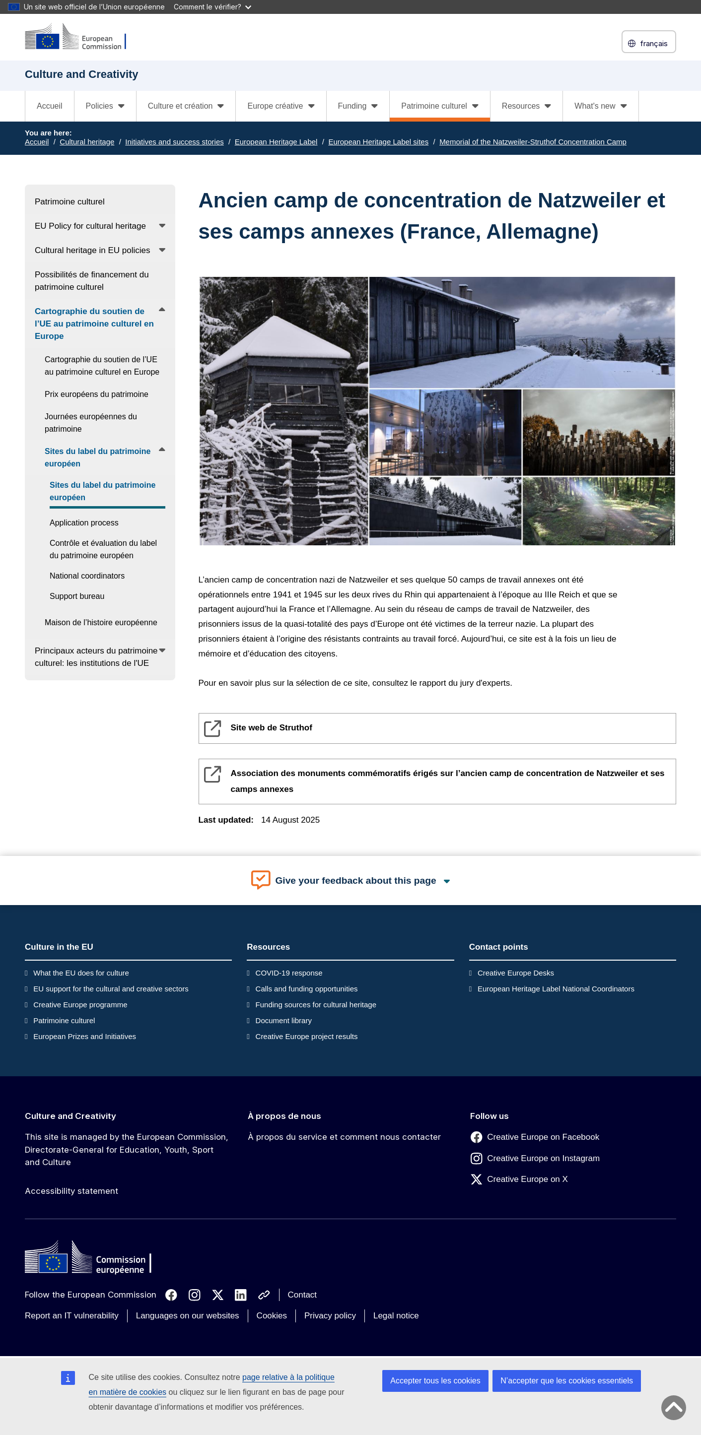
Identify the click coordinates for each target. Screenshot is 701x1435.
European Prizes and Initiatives (84, 1036)
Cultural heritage (87, 141)
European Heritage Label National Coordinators (556, 988)
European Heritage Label (276, 141)
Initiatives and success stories (174, 141)
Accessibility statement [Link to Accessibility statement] (71, 1191)
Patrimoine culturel (64, 1020)
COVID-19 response (289, 973)
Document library (284, 1020)
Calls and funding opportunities (307, 988)
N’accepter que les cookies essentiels (566, 1380)
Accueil (50, 106)
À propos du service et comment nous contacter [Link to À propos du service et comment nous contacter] (344, 1137)
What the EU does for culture (81, 973)
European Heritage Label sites (378, 141)
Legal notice (396, 1315)
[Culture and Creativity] (82, 37)
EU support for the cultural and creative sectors (111, 988)
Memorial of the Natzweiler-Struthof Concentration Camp (533, 141)
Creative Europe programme (80, 1004)
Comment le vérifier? (212, 6)
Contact (302, 1295)
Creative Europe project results (307, 1036)
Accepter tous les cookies (435, 1380)
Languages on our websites (187, 1315)
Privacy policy (330, 1315)
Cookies (272, 1315)
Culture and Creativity (70, 1116)
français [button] (649, 43)
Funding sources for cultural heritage (316, 1004)
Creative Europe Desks (516, 973)
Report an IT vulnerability (72, 1315)
